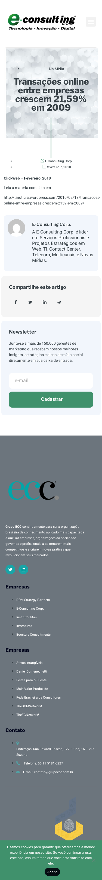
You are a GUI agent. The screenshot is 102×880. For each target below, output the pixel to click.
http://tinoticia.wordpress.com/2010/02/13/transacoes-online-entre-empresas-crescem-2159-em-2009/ (52, 200)
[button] (91, 22)
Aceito (52, 872)
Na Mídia (56, 69)
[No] (93, 859)
